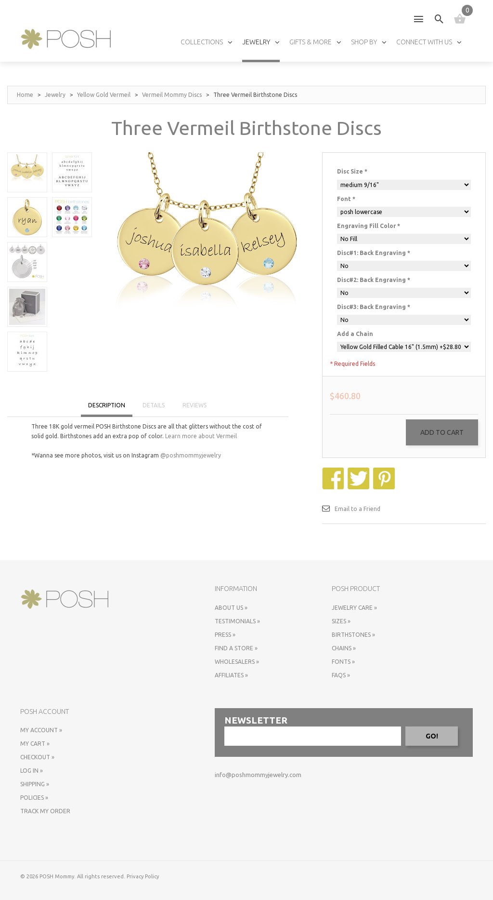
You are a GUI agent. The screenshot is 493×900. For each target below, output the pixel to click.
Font (346, 199)
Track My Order (45, 811)
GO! (432, 736)
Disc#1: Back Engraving (373, 253)
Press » (225, 634)
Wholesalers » (237, 661)
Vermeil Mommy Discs (172, 95)
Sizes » (341, 621)
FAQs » (341, 675)
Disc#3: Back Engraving (373, 307)
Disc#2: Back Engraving (373, 280)
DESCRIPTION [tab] (106, 405)
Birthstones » (353, 634)
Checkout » (37, 757)
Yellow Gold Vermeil (103, 95)
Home (25, 95)
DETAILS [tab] (154, 405)
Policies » (34, 797)
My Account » (41, 730)
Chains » (344, 648)
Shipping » (34, 784)
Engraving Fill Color (368, 226)
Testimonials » (237, 621)
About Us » (231, 607)
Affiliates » (231, 675)
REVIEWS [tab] (194, 405)
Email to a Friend (357, 509)
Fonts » (343, 661)
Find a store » (236, 648)
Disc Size (352, 171)
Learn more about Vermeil (201, 436)
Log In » (31, 770)
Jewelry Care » (354, 607)
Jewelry (55, 95)
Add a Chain (355, 334)
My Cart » (35, 743)
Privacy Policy (143, 876)
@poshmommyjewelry (190, 455)
